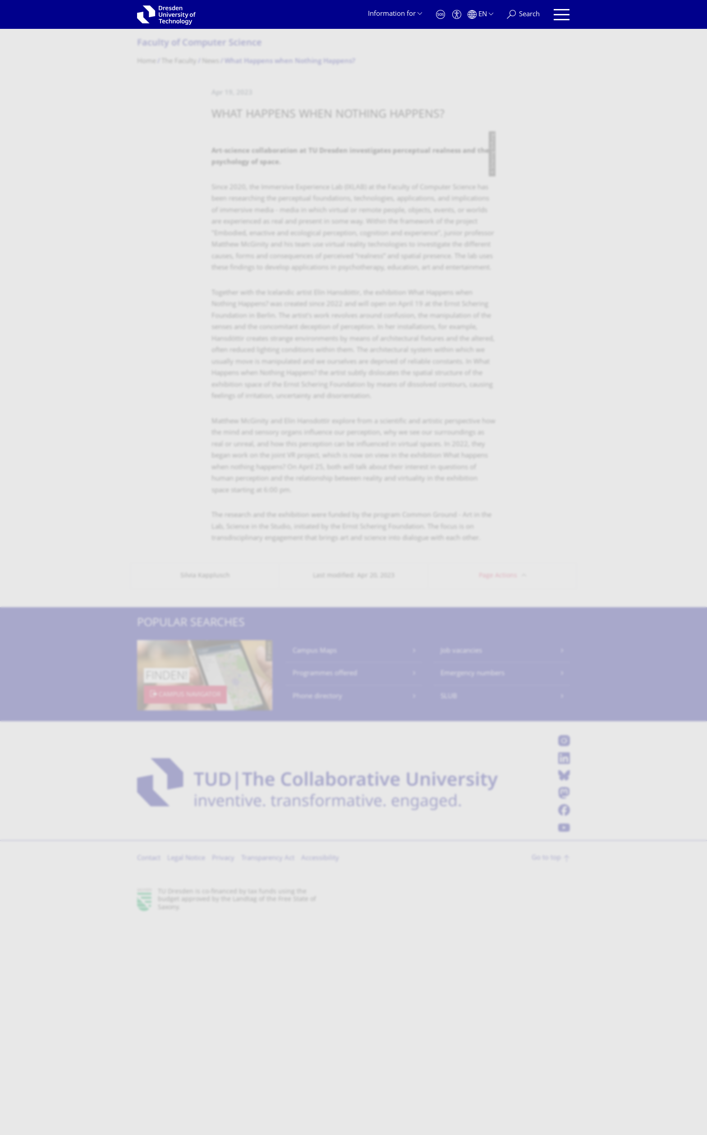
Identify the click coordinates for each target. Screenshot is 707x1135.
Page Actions (498, 788)
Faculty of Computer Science (199, 43)
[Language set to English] (480, 14)
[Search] (523, 14)
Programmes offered (325, 886)
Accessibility (320, 1070)
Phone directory (317, 909)
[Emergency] (440, 14)
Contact (149, 1070)
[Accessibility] (457, 14)
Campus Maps (315, 863)
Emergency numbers (473, 886)
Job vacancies (461, 863)
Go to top (546, 1070)
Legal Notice (186, 1070)
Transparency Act (267, 1070)
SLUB (449, 909)
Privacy (223, 1070)
